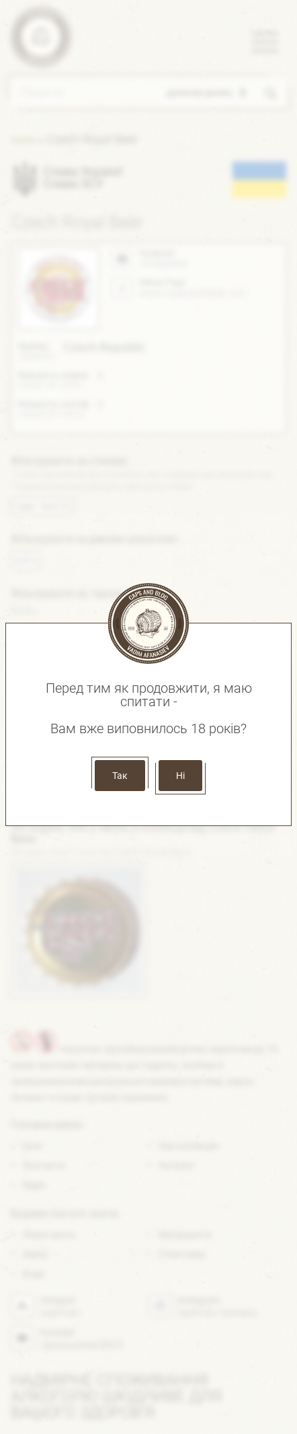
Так (120, 775)
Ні (180, 775)
